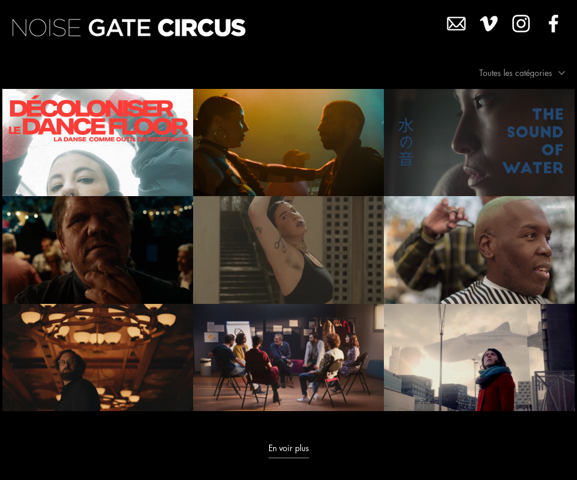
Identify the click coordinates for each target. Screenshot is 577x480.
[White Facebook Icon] (553, 23)
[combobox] (522, 73)
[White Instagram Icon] (521, 23)
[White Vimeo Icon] (488, 23)
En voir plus (288, 448)
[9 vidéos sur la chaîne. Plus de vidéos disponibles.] (288, 250)
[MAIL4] (456, 23)
